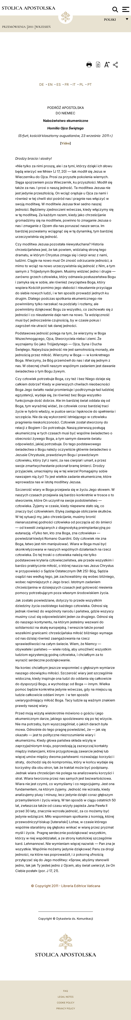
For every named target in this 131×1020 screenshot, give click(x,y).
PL (81, 84)
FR (67, 84)
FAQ (65, 990)
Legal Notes (65, 996)
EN (50, 84)
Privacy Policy (65, 1008)
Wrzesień (43, 27)
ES (59, 84)
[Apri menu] (125, 9)
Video (65, 143)
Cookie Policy (65, 1002)
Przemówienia (14, 27)
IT (74, 84)
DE (41, 84)
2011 (31, 27)
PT (89, 84)
